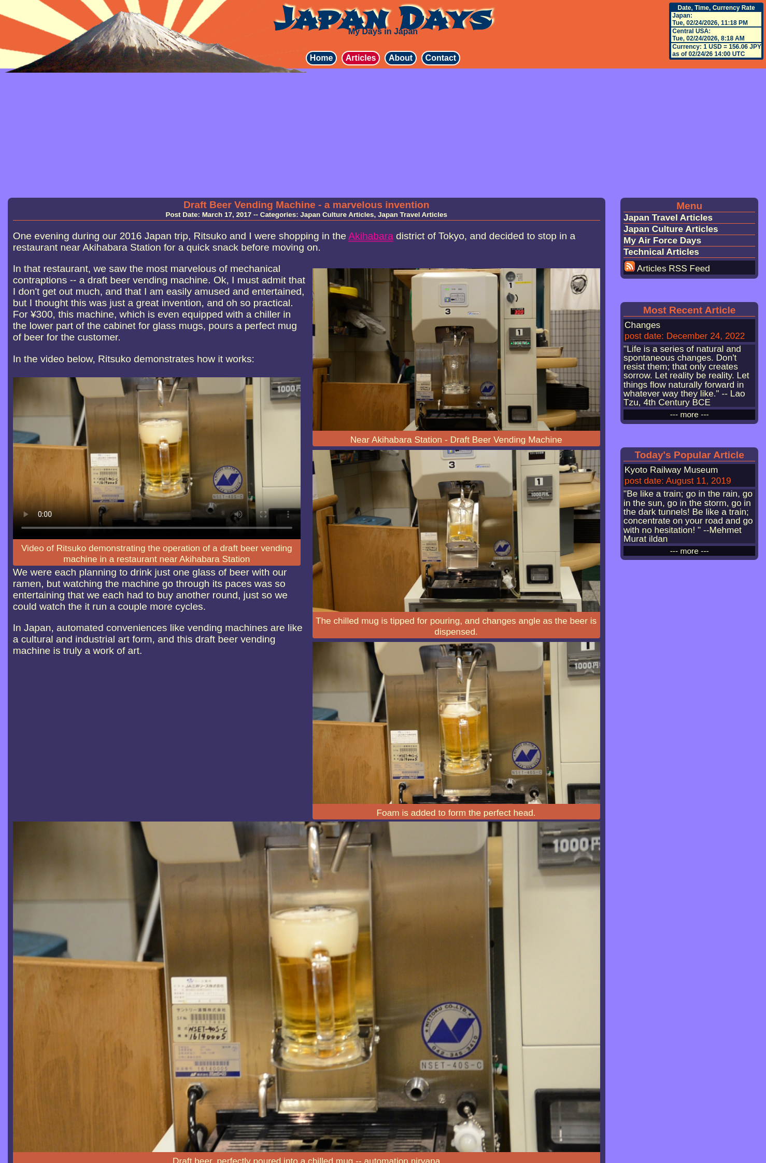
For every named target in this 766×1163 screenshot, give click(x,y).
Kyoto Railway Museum (678, 475)
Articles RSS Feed (667, 267)
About (401, 57)
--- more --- (689, 414)
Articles (361, 57)
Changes (685, 330)
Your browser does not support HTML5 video (157, 458)
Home (321, 57)
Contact (441, 57)
